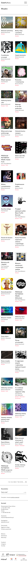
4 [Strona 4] (12, 482)
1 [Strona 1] (8, 482)
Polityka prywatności (6, 529)
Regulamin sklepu (5, 527)
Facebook (3, 542)
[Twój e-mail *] (12, 492)
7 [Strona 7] (17, 482)
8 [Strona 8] (18, 482)
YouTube (3, 545)
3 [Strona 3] (11, 482)
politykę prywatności (15, 497)
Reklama (3, 533)
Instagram (3, 544)
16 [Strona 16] (26, 482)
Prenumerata (4, 525)
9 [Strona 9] (20, 482)
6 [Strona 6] (15, 482)
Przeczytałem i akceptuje (10, 497)
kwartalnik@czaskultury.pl (7, 517)
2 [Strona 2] (9, 482)
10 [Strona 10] (22, 482)
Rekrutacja (3, 537)
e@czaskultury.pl (5, 522)
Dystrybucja (4, 535)
